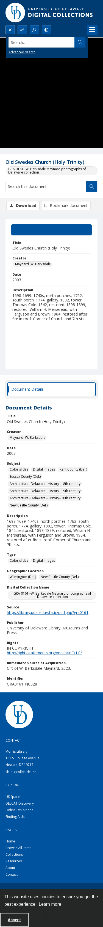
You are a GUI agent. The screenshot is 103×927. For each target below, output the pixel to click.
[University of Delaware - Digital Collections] (49, 12)
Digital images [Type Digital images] (44, 560)
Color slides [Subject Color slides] (19, 469)
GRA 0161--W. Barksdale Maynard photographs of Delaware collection (47, 171)
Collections (14, 854)
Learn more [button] (50, 904)
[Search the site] (41, 42)
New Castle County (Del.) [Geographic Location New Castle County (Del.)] (60, 576)
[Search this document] (46, 186)
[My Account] (34, 29)
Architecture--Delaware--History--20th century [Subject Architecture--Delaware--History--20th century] (45, 498)
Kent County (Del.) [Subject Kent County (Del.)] (73, 469)
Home (10, 841)
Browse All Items (18, 847)
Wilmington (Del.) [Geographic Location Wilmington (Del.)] (23, 576)
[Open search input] (10, 29)
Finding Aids (14, 816)
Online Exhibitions (19, 810)
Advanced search (22, 52)
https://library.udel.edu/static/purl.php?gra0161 (47, 612)
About (10, 867)
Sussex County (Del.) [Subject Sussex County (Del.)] (25, 476)
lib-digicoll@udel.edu (21, 772)
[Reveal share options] (22, 29)
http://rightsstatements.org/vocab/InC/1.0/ (44, 652)
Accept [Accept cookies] (14, 920)
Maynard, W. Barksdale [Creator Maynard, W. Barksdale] (33, 264)
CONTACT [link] (13, 740)
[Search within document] (91, 186)
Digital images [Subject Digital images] (44, 469)
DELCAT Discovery (19, 803)
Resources (13, 861)
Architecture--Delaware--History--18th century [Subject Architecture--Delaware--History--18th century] (45, 483)
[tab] (51, 230)
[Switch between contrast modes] (46, 29)
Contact (11, 874)
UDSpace (12, 796)
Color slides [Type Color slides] (19, 560)
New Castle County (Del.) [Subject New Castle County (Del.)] (29, 505)
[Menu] (92, 30)
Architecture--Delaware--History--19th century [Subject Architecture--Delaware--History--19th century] (45, 491)
